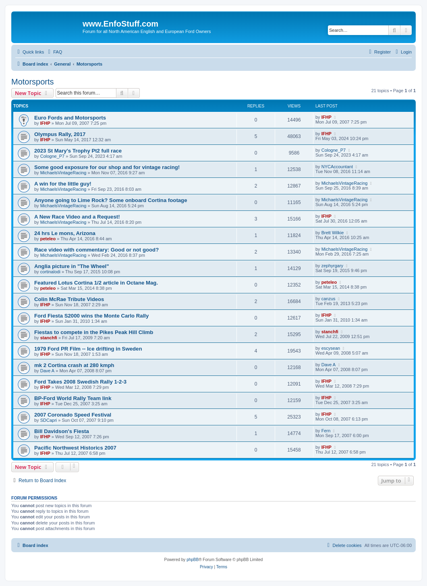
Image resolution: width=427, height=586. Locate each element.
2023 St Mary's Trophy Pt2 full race (78, 151)
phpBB (193, 559)
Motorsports (32, 81)
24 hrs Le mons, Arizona (64, 233)
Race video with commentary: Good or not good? (96, 250)
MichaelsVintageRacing (63, 172)
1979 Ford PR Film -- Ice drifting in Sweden (88, 349)
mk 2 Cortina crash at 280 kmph (74, 365)
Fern (326, 430)
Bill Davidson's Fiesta (61, 431)
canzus (328, 298)
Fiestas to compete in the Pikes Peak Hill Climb (93, 332)
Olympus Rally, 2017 (59, 134)
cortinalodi (50, 271)
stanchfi (48, 337)
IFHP (45, 123)
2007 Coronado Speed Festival (72, 415)
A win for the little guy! (62, 184)
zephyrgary (332, 265)
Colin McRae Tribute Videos (69, 299)
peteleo (48, 238)
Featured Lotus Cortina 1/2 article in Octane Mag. (96, 283)
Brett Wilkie (332, 232)
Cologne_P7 (52, 156)
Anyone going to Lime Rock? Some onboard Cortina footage (110, 200)
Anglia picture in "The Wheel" (71, 266)
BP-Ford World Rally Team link (73, 398)
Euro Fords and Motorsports (70, 118)
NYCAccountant (337, 166)
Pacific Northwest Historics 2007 (75, 448)
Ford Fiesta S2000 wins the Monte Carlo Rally (91, 316)
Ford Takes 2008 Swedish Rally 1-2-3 (80, 382)
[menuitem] (54, 52)
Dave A (47, 370)
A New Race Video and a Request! (77, 217)
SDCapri (48, 420)
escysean (330, 348)
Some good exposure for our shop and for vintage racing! (107, 167)
